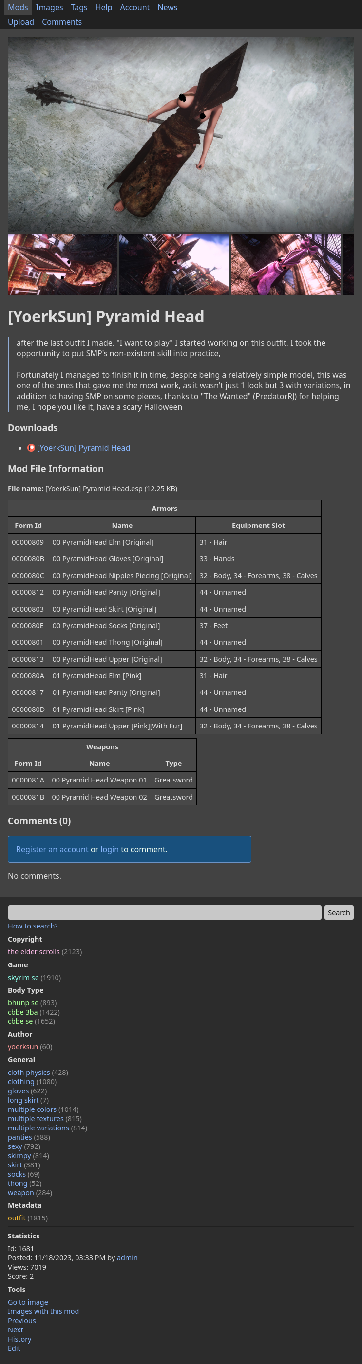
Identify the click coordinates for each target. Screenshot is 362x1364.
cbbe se (31, 1021)
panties (29, 1137)
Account (135, 7)
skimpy (28, 1155)
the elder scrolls (45, 951)
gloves (27, 1090)
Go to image (28, 1302)
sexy (24, 1146)
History (19, 1339)
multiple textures (45, 1118)
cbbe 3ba (34, 1012)
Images (49, 7)
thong (24, 1183)
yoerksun (30, 1046)
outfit (28, 1217)
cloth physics (38, 1072)
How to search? (33, 925)
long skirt (28, 1100)
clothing (32, 1081)
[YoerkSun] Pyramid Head (78, 447)
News (167, 7)
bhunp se (32, 1002)
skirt (24, 1164)
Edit (14, 1348)
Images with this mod (43, 1311)
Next (15, 1329)
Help (104, 7)
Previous (22, 1320)
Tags (79, 7)
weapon (30, 1192)
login (109, 849)
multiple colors (43, 1109)
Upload (21, 22)
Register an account (52, 849)
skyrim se (34, 977)
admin (127, 1257)
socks (24, 1174)
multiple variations (47, 1127)
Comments (62, 22)
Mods (18, 7)
